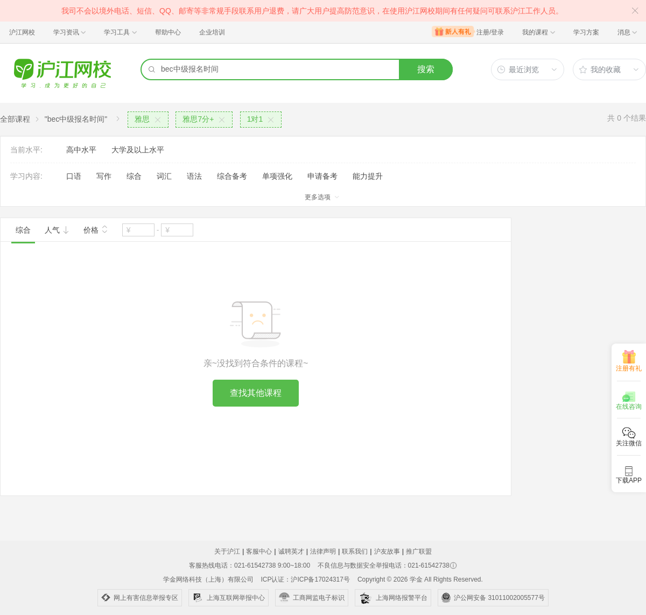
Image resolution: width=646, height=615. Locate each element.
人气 (57, 230)
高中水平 (81, 149)
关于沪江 (227, 551)
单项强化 (277, 176)
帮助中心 (168, 32)
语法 (194, 176)
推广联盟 (419, 551)
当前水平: (26, 149)
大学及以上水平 (137, 149)
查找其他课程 (256, 392)
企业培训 (212, 32)
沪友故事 (387, 551)
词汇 (164, 176)
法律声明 (323, 551)
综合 (134, 176)
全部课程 (15, 119)
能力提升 (368, 176)
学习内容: (26, 176)
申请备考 (322, 176)
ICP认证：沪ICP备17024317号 (305, 579)
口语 (73, 176)
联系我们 (355, 551)
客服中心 (259, 551)
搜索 (425, 69)
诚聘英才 (291, 551)
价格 (95, 229)
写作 (103, 176)
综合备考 (232, 176)
